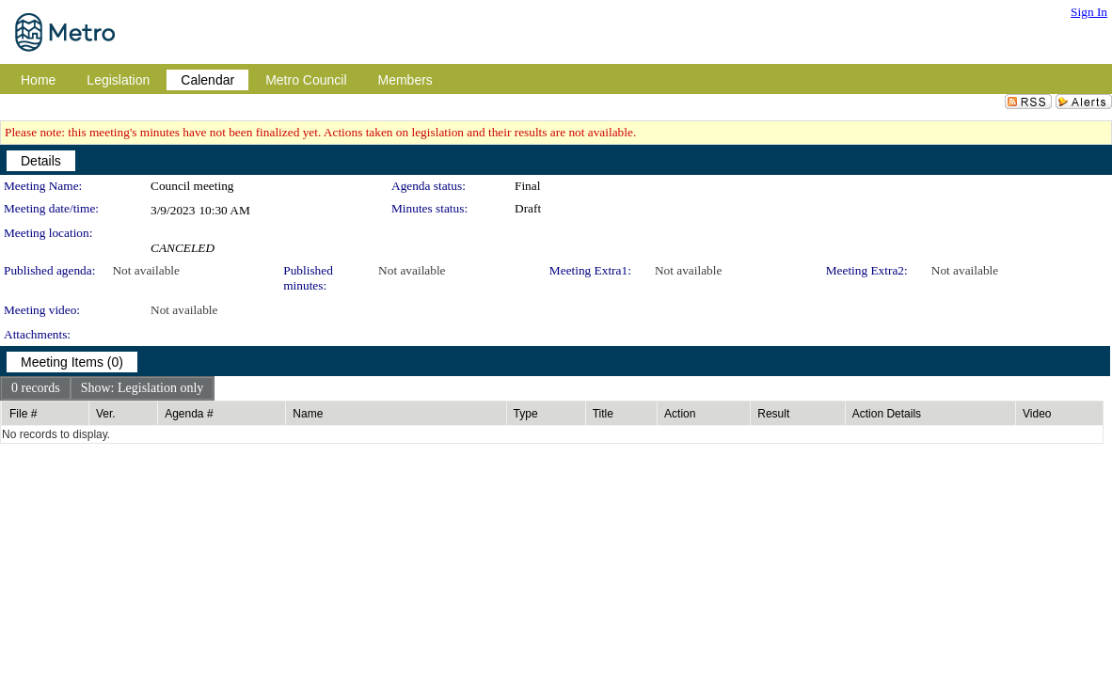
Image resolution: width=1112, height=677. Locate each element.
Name (308, 413)
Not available (145, 270)
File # (23, 413)
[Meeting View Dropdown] (142, 388)
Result (773, 413)
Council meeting (192, 186)
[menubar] (107, 388)
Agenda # (189, 413)
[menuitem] (36, 388)
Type (526, 413)
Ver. (106, 413)
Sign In (1089, 12)
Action (679, 413)
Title (603, 413)
